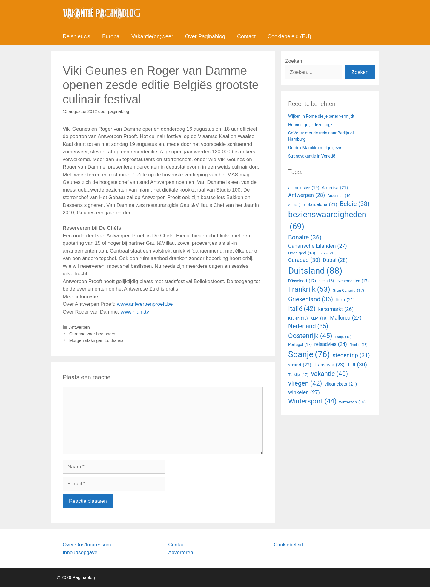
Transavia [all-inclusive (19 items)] (329, 365)
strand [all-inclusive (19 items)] (299, 365)
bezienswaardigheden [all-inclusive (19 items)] (327, 221)
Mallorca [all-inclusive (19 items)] (345, 318)
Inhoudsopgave (80, 552)
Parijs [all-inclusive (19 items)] (343, 337)
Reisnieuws (76, 36)
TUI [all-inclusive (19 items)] (357, 365)
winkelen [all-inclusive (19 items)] (304, 393)
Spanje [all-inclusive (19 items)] (309, 354)
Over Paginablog (205, 36)
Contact (246, 36)
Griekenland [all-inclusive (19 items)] (310, 299)
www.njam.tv (135, 312)
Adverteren (180, 552)
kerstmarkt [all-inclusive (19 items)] (336, 309)
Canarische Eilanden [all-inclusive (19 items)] (317, 246)
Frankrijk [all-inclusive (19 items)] (309, 289)
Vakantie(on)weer (152, 36)
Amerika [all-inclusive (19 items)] (335, 187)
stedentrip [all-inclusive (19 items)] (351, 355)
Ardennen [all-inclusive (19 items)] (340, 196)
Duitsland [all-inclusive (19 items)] (315, 271)
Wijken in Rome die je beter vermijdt (321, 116)
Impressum (98, 545)
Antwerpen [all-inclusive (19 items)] (306, 195)
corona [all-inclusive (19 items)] (327, 253)
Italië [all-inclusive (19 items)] (302, 309)
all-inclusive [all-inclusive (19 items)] (303, 188)
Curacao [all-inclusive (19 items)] (304, 260)
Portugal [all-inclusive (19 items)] (300, 345)
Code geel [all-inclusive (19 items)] (301, 253)
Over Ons (74, 545)
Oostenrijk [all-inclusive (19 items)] (310, 336)
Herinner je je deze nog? (310, 124)
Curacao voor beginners (92, 333)
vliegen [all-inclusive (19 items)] (305, 384)
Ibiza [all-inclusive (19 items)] (345, 299)
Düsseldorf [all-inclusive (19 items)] (302, 281)
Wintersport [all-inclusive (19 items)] (312, 401)
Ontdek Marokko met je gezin (315, 147)
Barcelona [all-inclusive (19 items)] (322, 204)
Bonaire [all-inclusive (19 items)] (305, 237)
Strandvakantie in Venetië (311, 156)
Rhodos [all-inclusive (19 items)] (358, 345)
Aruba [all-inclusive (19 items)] (296, 204)
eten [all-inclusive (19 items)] (326, 281)
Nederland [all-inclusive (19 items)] (308, 326)
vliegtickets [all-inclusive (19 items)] (341, 384)
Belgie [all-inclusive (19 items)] (354, 204)
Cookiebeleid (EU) (289, 36)
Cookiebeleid (288, 545)
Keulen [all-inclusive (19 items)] (298, 318)
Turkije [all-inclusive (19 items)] (298, 375)
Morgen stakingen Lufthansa (96, 340)
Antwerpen (79, 327)
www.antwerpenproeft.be (145, 304)
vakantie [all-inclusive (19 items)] (329, 374)
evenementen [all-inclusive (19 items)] (353, 281)
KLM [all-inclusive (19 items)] (319, 318)
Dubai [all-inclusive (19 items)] (335, 260)
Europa (110, 36)
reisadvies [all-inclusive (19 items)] (330, 344)
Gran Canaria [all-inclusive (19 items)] (348, 291)
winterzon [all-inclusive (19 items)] (352, 402)
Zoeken (293, 61)
